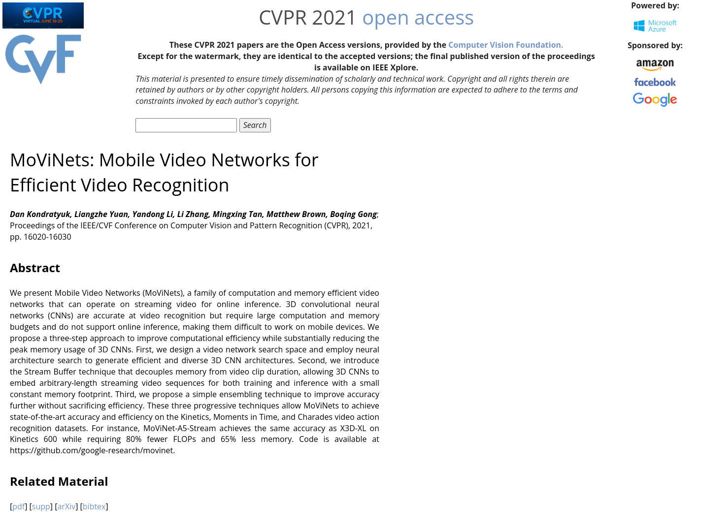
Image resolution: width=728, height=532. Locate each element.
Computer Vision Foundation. (505, 44)
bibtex (94, 506)
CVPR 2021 (308, 17)
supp (41, 506)
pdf (18, 506)
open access (418, 17)
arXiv (66, 506)
